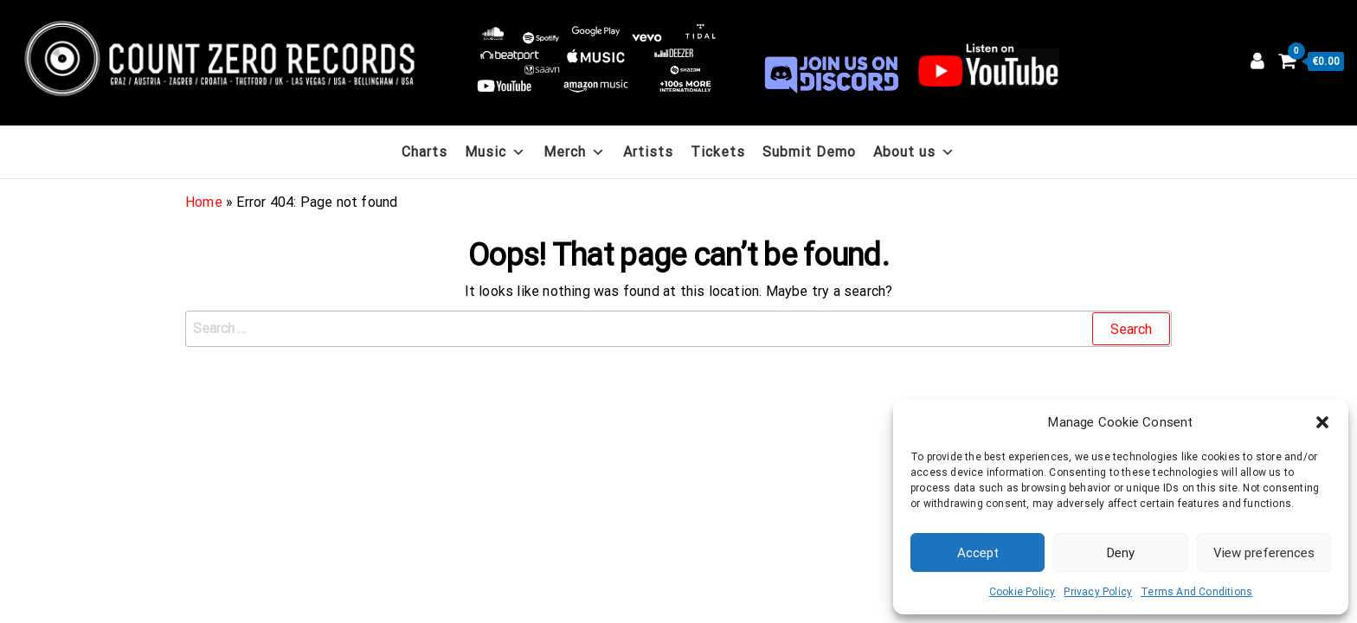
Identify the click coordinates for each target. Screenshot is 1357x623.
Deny (1121, 553)
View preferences (1264, 553)
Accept (978, 553)
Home (203, 202)
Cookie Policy (1022, 592)
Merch (574, 152)
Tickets (718, 152)
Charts (424, 152)
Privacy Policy (1098, 592)
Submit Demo (809, 152)
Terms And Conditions (1196, 592)
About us (914, 152)
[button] (1322, 422)
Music (495, 152)
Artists (648, 152)
